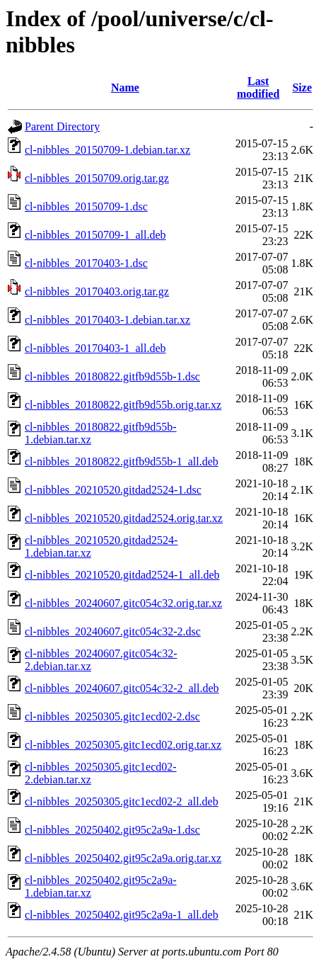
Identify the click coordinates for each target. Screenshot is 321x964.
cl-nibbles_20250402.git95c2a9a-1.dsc (112, 830)
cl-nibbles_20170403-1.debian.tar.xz (107, 320)
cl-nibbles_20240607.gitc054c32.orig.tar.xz (123, 603)
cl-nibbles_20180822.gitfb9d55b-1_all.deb (121, 461)
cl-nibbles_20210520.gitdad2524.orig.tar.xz (124, 518)
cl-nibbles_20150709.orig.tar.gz (97, 178)
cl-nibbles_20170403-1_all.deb (95, 348)
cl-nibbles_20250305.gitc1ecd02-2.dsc (112, 716)
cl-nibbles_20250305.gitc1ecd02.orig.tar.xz (123, 745)
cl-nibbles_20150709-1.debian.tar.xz (107, 150)
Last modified (258, 87)
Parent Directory (62, 126)
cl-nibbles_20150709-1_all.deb (95, 235)
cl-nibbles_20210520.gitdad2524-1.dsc (113, 490)
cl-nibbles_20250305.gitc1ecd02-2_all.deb (121, 801)
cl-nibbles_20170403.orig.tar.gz (97, 291)
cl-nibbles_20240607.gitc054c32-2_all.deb (122, 688)
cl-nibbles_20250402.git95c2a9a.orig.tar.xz (123, 858)
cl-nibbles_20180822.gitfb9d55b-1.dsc (112, 376)
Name (125, 87)
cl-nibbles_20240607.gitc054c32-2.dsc (113, 631)
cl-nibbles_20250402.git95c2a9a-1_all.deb (121, 915)
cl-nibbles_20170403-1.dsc (86, 263)
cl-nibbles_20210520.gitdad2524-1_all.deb (122, 575)
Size (302, 87)
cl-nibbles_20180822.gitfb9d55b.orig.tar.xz (123, 405)
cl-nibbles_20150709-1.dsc (86, 206)
